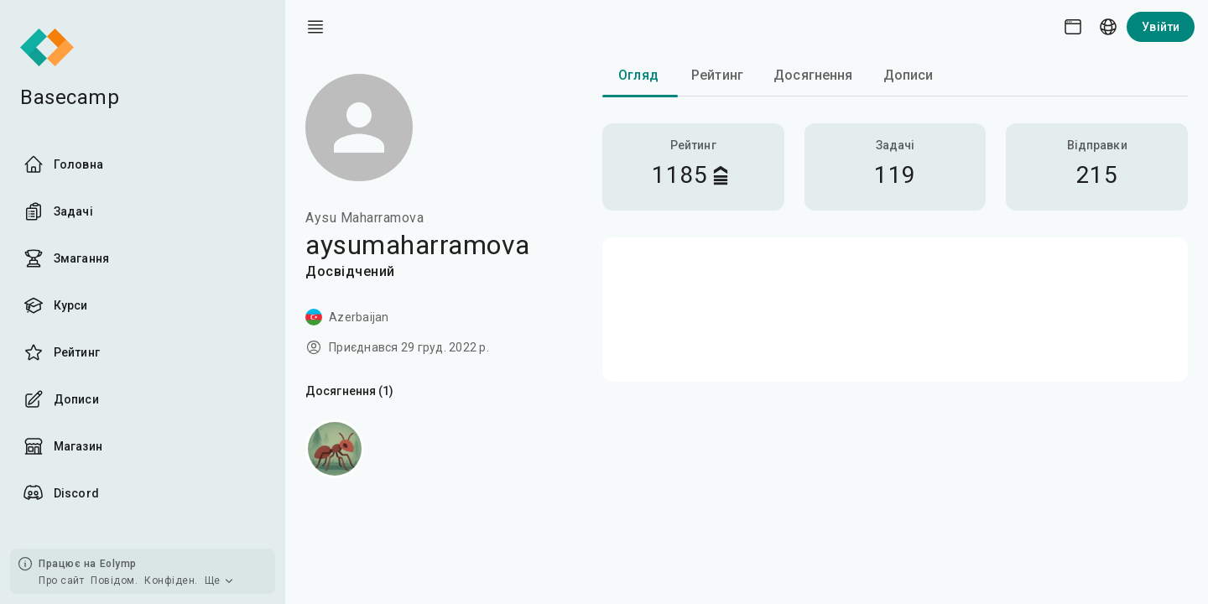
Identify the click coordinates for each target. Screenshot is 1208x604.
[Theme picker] (1073, 27)
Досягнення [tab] (813, 75)
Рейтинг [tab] (717, 75)
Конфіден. (171, 580)
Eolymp (118, 564)
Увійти (1160, 27)
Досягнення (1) (349, 391)
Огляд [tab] (638, 75)
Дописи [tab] (908, 75)
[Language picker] (1108, 27)
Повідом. (114, 580)
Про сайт (61, 580)
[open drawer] (315, 27)
